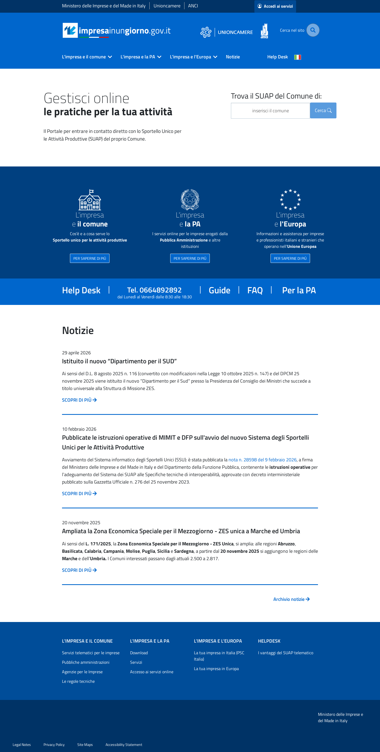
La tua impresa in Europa (216, 668)
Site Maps (85, 744)
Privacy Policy (54, 744)
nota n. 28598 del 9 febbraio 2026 (263, 459)
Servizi (136, 662)
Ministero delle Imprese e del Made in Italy (104, 5)
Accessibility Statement (124, 744)
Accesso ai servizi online (151, 672)
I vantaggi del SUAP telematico (285, 652)
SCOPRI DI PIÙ (79, 399)
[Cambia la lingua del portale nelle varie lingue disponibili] (297, 57)
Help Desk (277, 56)
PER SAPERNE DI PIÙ (89, 258)
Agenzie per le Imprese (82, 672)
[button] (85, 57)
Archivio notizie (291, 599)
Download (139, 652)
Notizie (233, 56)
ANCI (193, 5)
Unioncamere (167, 5)
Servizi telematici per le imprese (91, 652)
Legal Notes (22, 744)
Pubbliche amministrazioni (86, 662)
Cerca (323, 110)
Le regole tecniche (78, 681)
